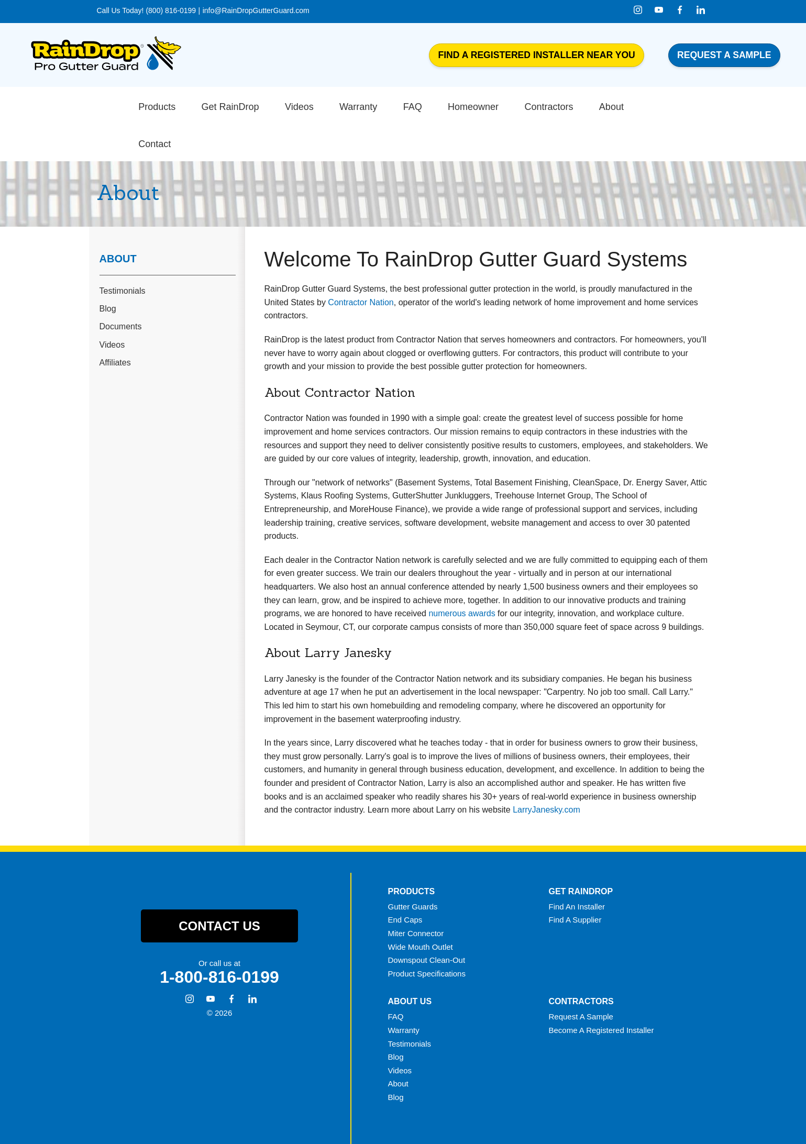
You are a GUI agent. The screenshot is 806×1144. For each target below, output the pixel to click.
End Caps (405, 880)
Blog (108, 269)
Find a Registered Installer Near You (536, 55)
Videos (112, 305)
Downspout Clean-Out (427, 920)
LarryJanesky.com (546, 770)
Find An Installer (576, 866)
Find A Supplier (574, 880)
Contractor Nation (360, 262)
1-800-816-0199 (219, 937)
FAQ (396, 977)
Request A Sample (580, 977)
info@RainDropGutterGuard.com (256, 10)
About (118, 219)
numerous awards (461, 574)
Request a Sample (724, 55)
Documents (121, 287)
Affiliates (115, 322)
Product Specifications (427, 933)
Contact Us (219, 886)
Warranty (403, 990)
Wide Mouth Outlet (420, 907)
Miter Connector (416, 893)
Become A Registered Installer (601, 990)
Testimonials (123, 251)
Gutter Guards (413, 866)
